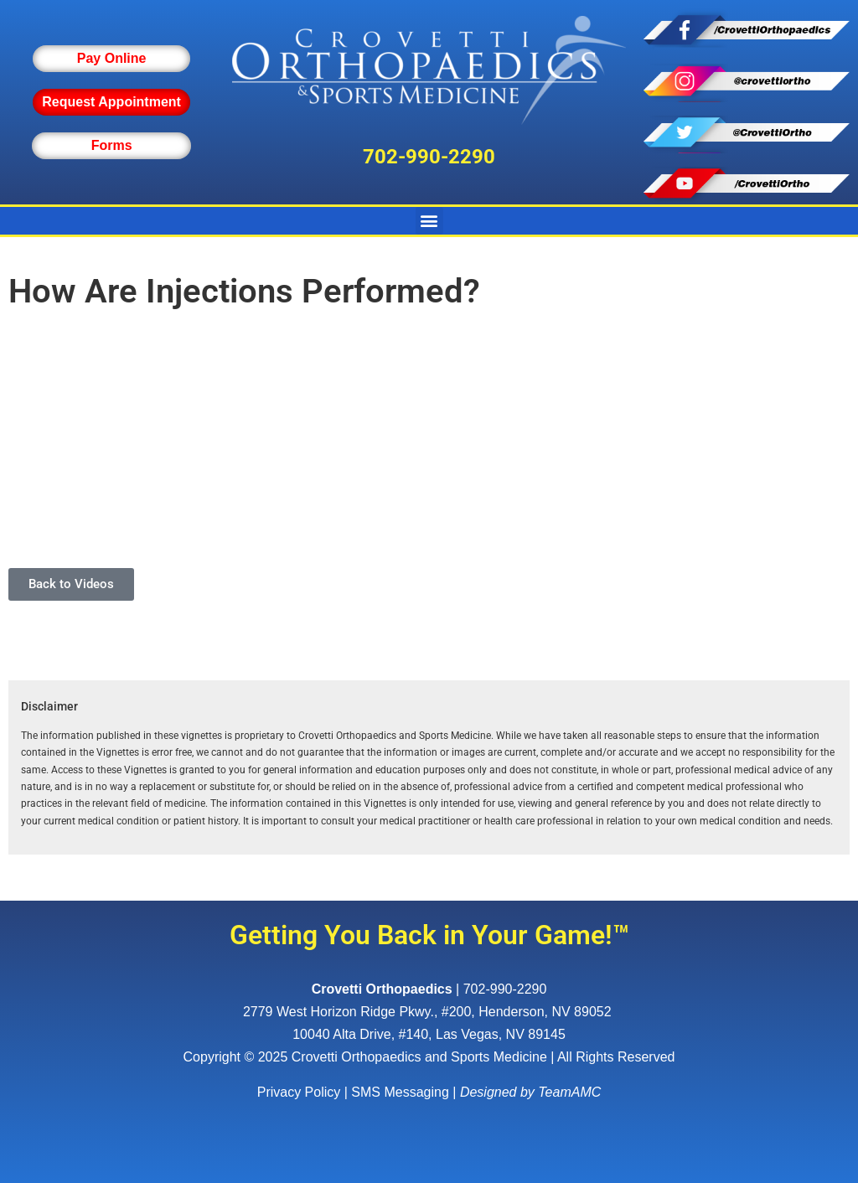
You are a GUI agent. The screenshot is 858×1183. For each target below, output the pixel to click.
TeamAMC (569, 1092)
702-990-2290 (429, 156)
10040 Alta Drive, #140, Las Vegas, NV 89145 (429, 1034)
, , (429, 1012)
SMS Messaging (400, 1092)
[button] (429, 221)
